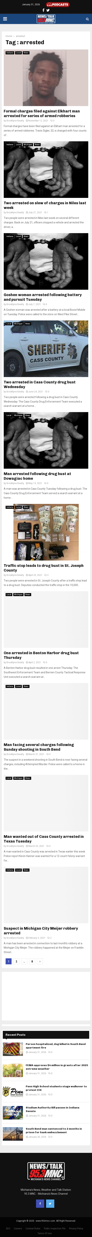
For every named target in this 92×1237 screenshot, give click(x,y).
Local (18, 53)
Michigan (28, 145)
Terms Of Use (45, 1233)
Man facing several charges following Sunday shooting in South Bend (39, 747)
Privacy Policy (76, 1228)
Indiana (10, 53)
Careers (18, 1228)
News (26, 53)
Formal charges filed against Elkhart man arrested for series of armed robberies (42, 113)
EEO (8, 1228)
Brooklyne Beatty (15, 120)
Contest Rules (33, 1228)
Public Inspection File (55, 1228)
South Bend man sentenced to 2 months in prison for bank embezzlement (54, 1130)
